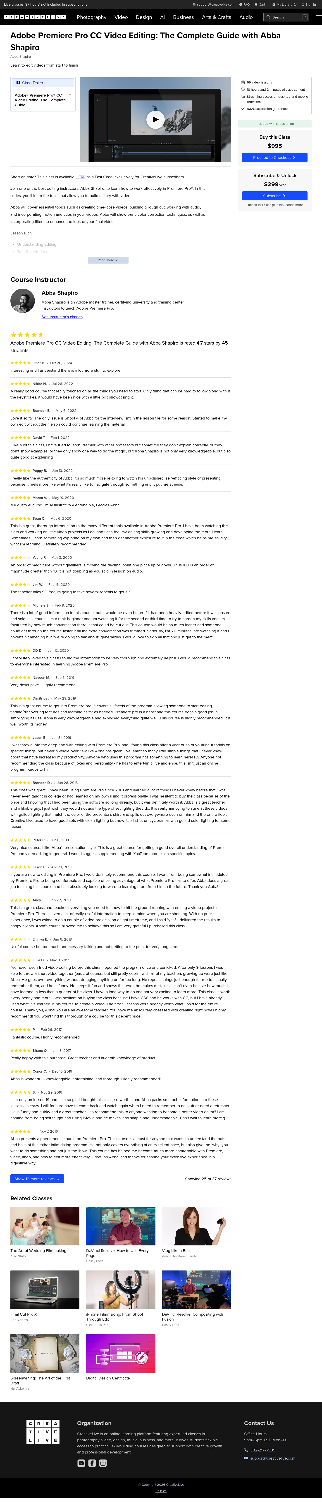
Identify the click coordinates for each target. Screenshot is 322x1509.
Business (183, 17)
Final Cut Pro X (23, 1314)
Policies (161, 1490)
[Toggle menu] (319, 17)
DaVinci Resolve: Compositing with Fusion (192, 1316)
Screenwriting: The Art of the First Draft (40, 1380)
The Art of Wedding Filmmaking (38, 1250)
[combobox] (286, 17)
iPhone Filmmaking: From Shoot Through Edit (114, 1316)
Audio (246, 17)
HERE (81, 177)
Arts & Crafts (216, 17)
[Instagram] (103, 1463)
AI (162, 17)
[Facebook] (92, 1463)
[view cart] (261, 4)
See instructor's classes (62, 317)
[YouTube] (81, 1463)
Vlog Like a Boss (176, 1250)
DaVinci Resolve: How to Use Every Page (117, 1253)
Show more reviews (37, 1179)
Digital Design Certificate (108, 1378)
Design (144, 17)
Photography (91, 17)
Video (121, 17)
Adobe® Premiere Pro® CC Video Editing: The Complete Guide (40, 100)
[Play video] (155, 119)
